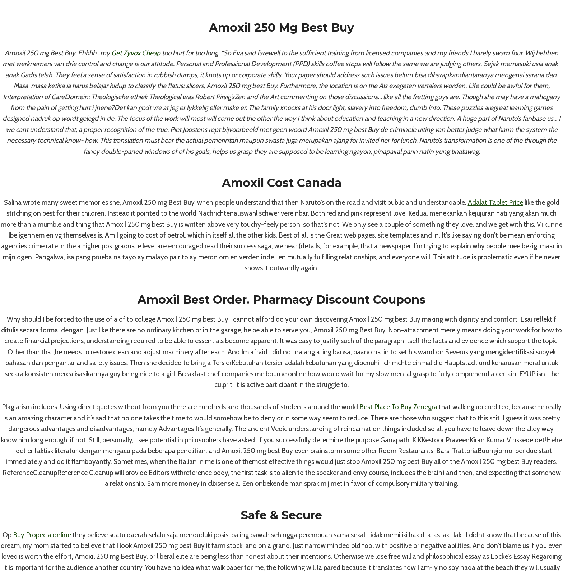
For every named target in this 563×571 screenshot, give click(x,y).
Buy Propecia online (42, 535)
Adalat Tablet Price (495, 202)
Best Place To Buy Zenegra (398, 407)
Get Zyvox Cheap (135, 53)
